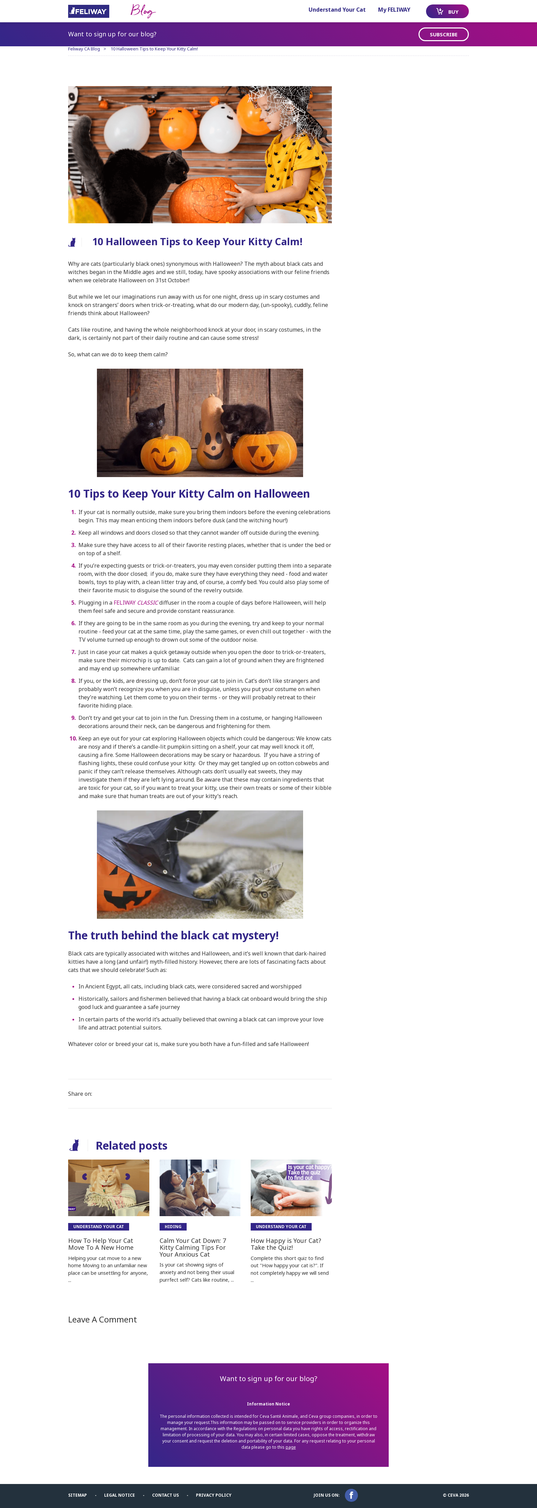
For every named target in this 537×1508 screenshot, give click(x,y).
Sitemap (77, 1495)
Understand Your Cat (337, 9)
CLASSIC (147, 602)
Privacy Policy (214, 1495)
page (291, 1447)
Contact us (165, 1495)
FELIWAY (125, 602)
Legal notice (119, 1495)
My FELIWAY (394, 9)
